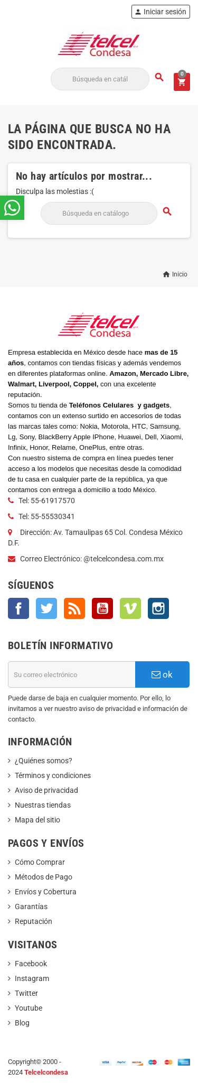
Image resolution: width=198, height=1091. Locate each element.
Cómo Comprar (40, 862)
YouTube (102, 608)
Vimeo (130, 608)
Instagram (158, 608)
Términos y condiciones (53, 775)
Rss (74, 608)
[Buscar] (100, 79)
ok (162, 674)
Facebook (18, 608)
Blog (22, 1023)
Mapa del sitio (37, 820)
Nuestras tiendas (43, 805)
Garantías (31, 906)
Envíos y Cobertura (46, 891)
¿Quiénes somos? (43, 760)
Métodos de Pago (43, 877)
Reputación (33, 921)
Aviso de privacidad (46, 790)
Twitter (46, 608)
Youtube (28, 1008)
